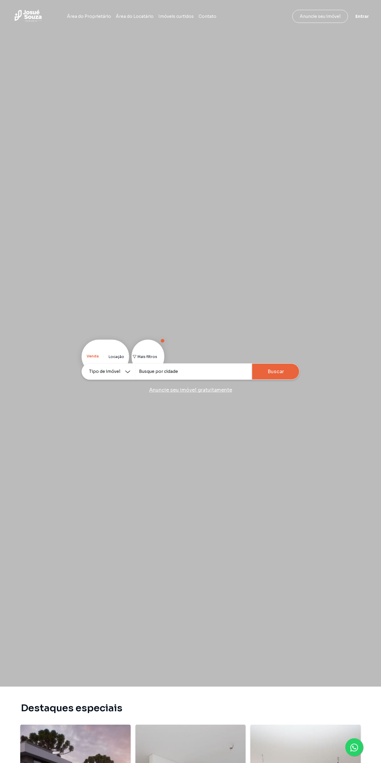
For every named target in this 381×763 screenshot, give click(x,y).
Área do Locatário (135, 16)
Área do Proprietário (89, 16)
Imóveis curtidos (176, 16)
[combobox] (193, 371)
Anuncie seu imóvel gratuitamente (190, 390)
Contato (207, 16)
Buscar (276, 371)
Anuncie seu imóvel (320, 16)
